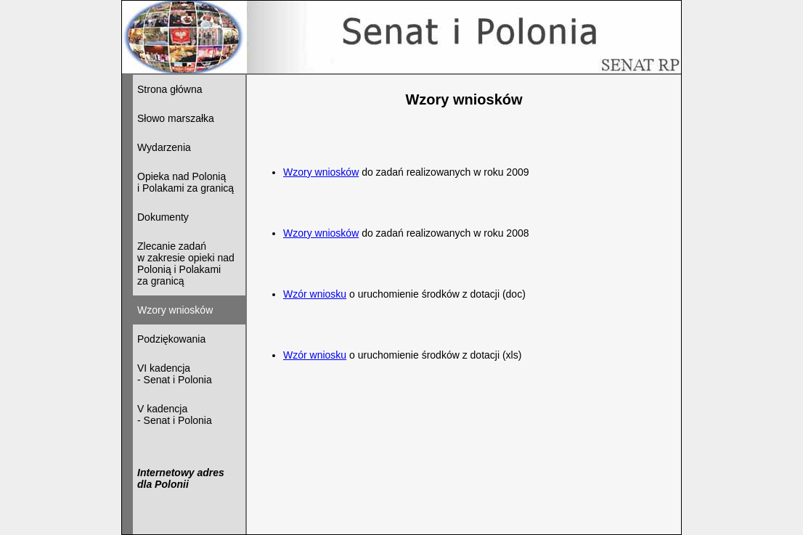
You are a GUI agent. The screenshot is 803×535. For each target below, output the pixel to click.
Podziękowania (171, 339)
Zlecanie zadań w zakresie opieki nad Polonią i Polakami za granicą (186, 263)
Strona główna (170, 89)
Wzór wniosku (314, 294)
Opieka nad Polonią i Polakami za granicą (185, 182)
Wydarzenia (164, 147)
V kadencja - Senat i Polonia (174, 414)
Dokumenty (163, 217)
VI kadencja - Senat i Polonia (174, 373)
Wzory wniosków (321, 172)
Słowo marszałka (175, 118)
